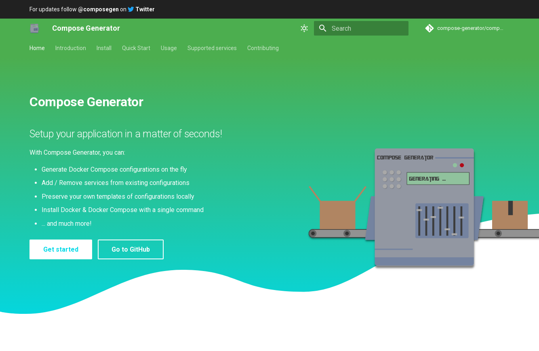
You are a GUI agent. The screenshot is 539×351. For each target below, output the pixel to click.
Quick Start (136, 48)
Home (37, 48)
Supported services (212, 48)
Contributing (263, 48)
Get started (60, 249)
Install (104, 48)
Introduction (70, 48)
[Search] (361, 28)
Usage (169, 48)
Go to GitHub (131, 249)
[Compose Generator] (34, 28)
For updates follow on (92, 9)
